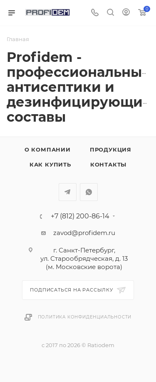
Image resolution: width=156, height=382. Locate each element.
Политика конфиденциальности (85, 317)
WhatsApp (89, 192)
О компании (48, 149)
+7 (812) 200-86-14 (80, 216)
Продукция (110, 149)
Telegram (68, 192)
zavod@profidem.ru (84, 233)
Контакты (108, 164)
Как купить (50, 164)
